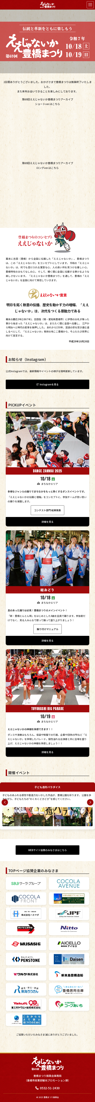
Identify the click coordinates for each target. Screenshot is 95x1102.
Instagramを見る (49, 384)
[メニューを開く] (90, 4)
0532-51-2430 (47, 1088)
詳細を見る (48, 521)
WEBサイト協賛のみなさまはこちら (47, 850)
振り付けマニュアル (47, 629)
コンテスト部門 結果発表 (47, 510)
